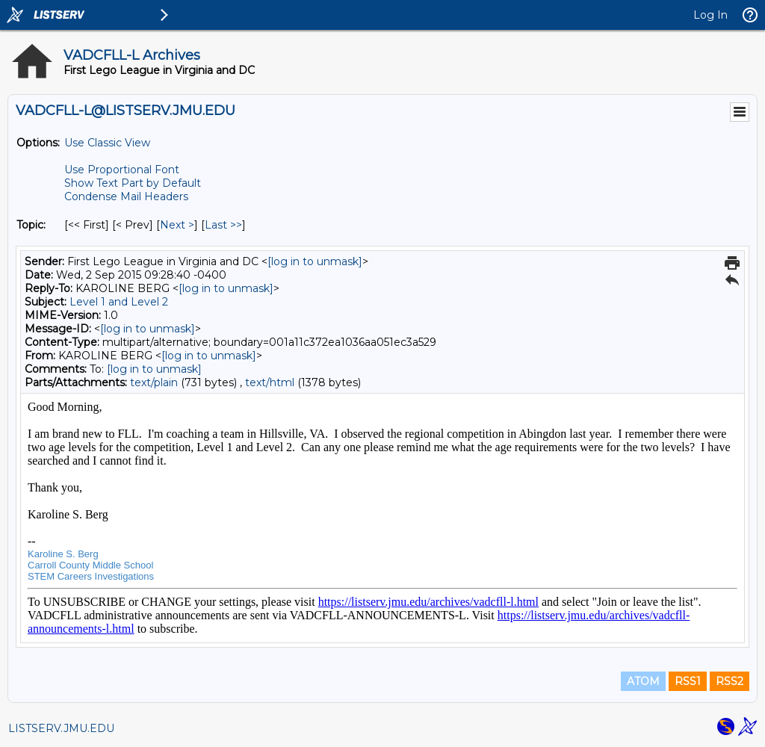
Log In (710, 15)
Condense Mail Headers (126, 196)
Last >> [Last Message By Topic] (223, 225)
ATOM (643, 681)
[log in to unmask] (314, 261)
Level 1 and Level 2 (118, 302)
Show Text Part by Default (132, 183)
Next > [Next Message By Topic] (177, 225)
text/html (269, 382)
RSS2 (729, 681)
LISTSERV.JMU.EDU (61, 728)
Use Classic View (107, 142)
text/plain (154, 382)
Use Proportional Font (121, 169)
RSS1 (688, 681)
